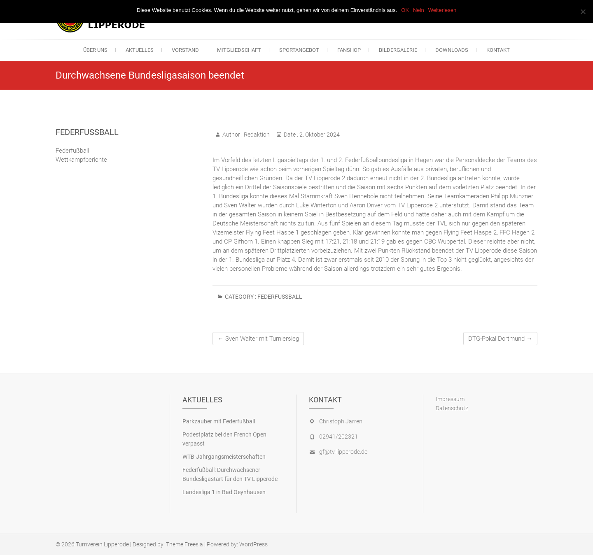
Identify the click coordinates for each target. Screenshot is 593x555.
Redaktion (256, 134)
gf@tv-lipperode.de (343, 451)
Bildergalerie (398, 50)
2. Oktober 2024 (319, 134)
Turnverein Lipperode (102, 544)
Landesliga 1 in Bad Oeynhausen (224, 492)
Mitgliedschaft (239, 50)
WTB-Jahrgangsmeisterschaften (224, 456)
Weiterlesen (442, 10)
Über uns (95, 50)
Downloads (451, 50)
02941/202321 (338, 436)
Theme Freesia (184, 544)
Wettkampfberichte (81, 159)
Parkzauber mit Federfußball (218, 421)
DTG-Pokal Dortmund (500, 338)
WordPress (253, 544)
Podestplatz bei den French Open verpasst (224, 439)
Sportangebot (299, 50)
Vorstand (185, 50)
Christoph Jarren (340, 421)
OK (405, 10)
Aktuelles (140, 50)
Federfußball (279, 296)
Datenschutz (452, 408)
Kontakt (498, 50)
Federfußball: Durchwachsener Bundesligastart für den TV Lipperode (230, 474)
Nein (418, 10)
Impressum (450, 399)
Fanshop (349, 50)
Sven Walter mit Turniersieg (258, 338)
